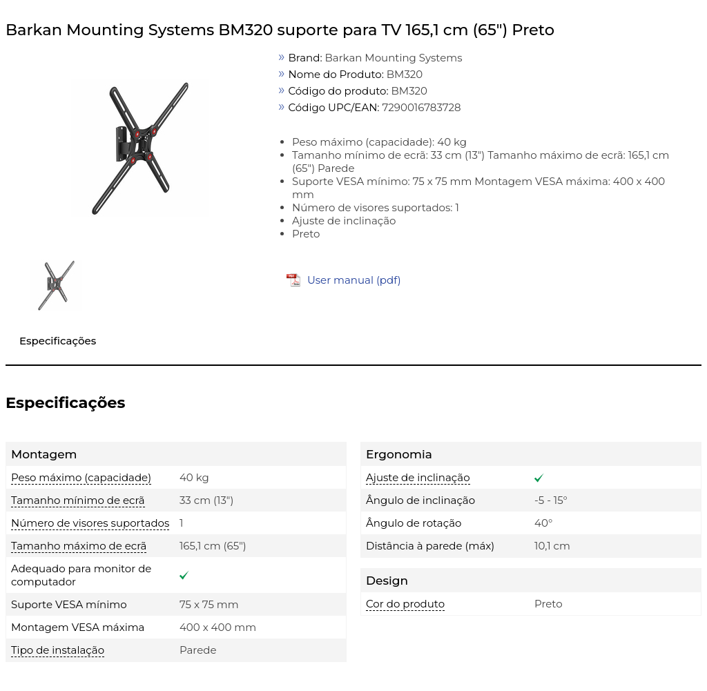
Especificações (57, 340)
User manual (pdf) (354, 279)
